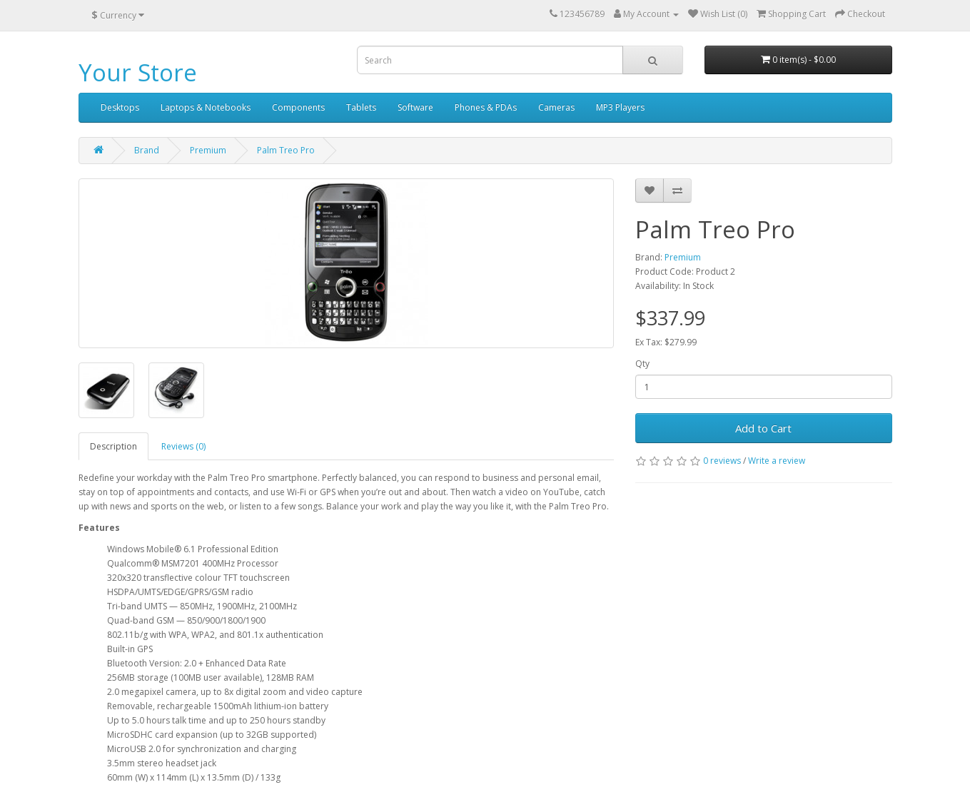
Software (415, 107)
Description (113, 446)
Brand (146, 150)
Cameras (556, 107)
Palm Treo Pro (286, 150)
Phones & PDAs (486, 107)
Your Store (138, 72)
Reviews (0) (183, 446)
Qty (642, 363)
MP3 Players (620, 107)
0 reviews (722, 461)
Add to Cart (763, 428)
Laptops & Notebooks (206, 107)
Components (298, 107)
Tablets (361, 107)
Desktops (120, 107)
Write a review (776, 461)
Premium (208, 150)
